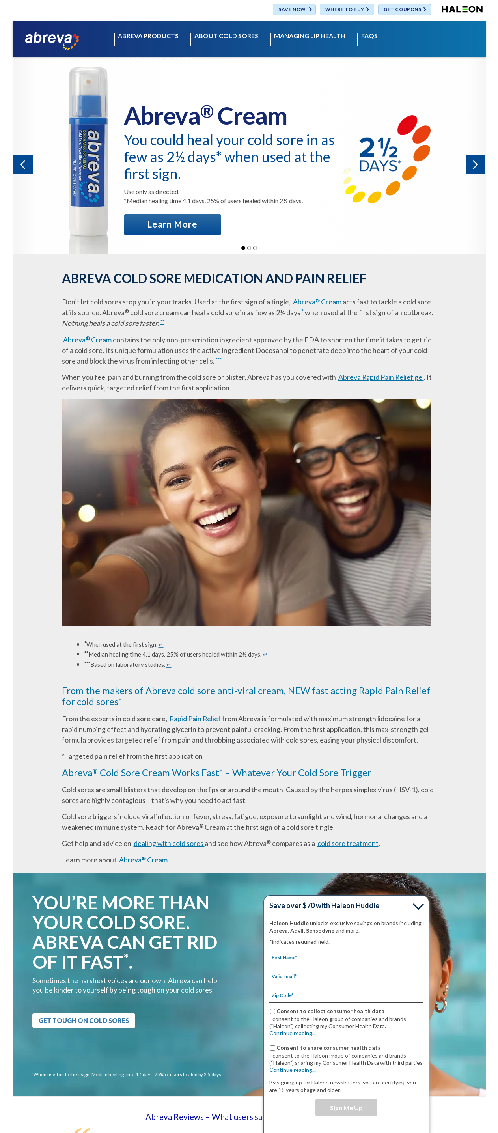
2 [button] (249, 248)
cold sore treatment (348, 843)
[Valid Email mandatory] (346, 976)
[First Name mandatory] (346, 957)
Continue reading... (292, 1033)
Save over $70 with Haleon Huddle (324, 905)
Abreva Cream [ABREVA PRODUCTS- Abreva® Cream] (317, 301)
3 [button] (255, 248)
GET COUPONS (403, 10)
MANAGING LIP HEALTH (309, 36)
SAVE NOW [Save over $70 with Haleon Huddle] (292, 10)
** (162, 322)
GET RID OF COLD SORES (155, 60)
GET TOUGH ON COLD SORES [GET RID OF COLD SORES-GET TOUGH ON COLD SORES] (84, 1020)
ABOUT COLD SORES (226, 36)
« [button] (23, 164)
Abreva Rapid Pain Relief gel (381, 377)
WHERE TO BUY (344, 10)
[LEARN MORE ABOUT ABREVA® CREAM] (173, 224)
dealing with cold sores (169, 843)
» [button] (475, 164)
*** (219, 360)
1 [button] (243, 248)
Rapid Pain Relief (195, 718)
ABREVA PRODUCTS (148, 36)
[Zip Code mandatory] (346, 995)
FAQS (369, 36)
